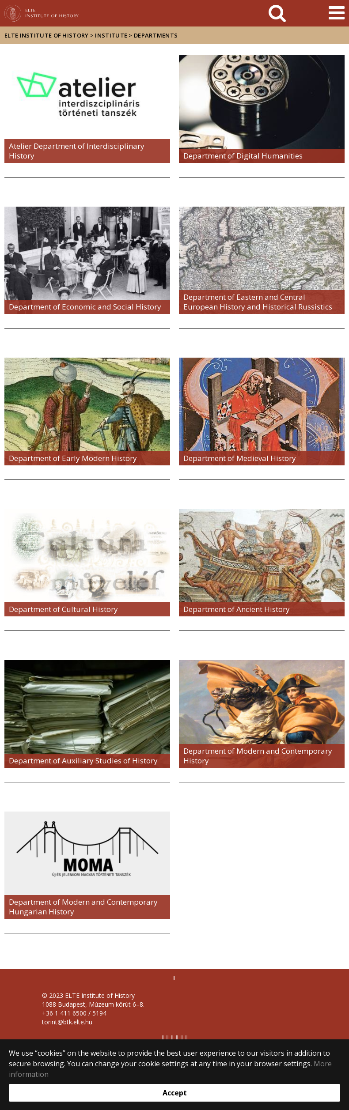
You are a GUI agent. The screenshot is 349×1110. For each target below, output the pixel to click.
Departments (156, 35)
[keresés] (277, 13)
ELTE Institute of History (46, 35)
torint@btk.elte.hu (67, 1022)
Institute (111, 35)
